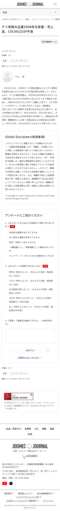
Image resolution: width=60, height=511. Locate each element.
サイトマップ (48, 500)
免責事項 (8, 493)
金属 (5, 12)
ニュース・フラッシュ (40, 19)
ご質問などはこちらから (28, 357)
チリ (10, 55)
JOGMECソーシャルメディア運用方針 (22, 500)
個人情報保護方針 (45, 493)
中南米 (4, 55)
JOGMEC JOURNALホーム (12, 19)
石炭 (30, 434)
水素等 (28, 428)
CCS (36, 428)
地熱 (44, 428)
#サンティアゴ (24, 66)
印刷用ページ (49, 41)
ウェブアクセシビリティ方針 (28, 497)
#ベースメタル (11, 66)
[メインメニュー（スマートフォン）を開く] (55, 4)
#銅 (3, 66)
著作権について (25, 493)
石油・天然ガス (13, 428)
